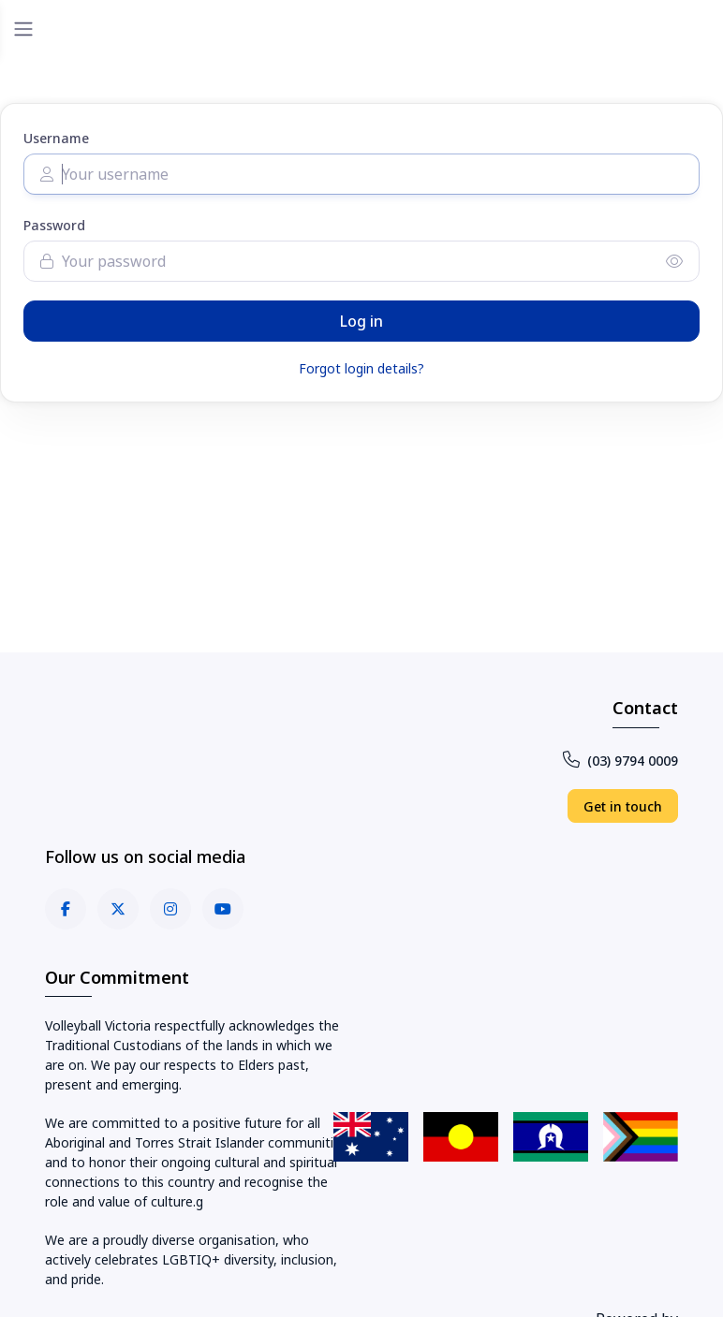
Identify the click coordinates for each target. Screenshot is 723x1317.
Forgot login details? (361, 368)
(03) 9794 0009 (620, 760)
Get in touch (622, 806)
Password (54, 225)
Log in (361, 321)
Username (56, 138)
